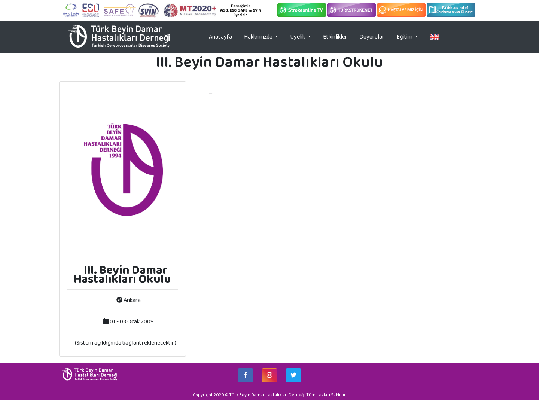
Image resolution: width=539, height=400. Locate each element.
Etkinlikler (335, 36)
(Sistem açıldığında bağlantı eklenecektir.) (125, 342)
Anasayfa (223, 36)
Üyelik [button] (298, 36)
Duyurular (371, 36)
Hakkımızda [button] (259, 36)
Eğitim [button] (405, 36)
